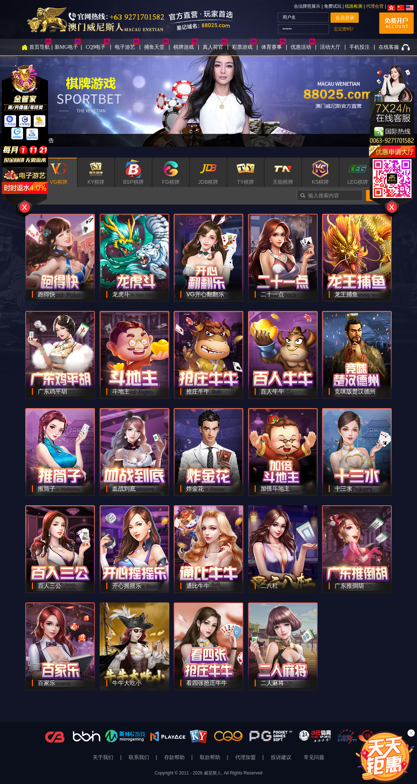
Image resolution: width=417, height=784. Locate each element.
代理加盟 (246, 757)
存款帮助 (175, 757)
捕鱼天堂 (154, 47)
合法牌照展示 (307, 6)
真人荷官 (213, 47)
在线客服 (389, 47)
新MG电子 (66, 47)
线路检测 (353, 6)
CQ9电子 (96, 47)
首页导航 (39, 47)
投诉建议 (281, 757)
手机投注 (359, 47)
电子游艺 (125, 47)
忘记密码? (343, 29)
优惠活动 (301, 47)
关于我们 (104, 757)
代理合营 (375, 6)
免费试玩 (333, 6)
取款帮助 (211, 757)
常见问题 (314, 757)
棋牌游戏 (183, 47)
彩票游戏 (242, 47)
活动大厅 (330, 47)
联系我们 (140, 757)
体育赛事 (271, 47)
